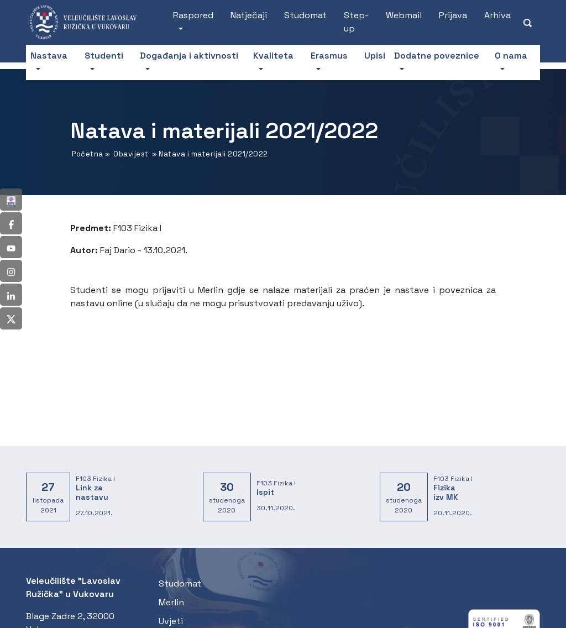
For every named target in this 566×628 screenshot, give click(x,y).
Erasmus (329, 55)
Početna (87, 154)
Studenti (104, 55)
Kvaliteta (273, 55)
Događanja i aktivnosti (189, 55)
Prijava (453, 15)
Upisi (374, 55)
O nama (511, 55)
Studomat (305, 15)
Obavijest (131, 154)
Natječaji (248, 15)
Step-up (356, 21)
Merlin (171, 602)
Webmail (404, 15)
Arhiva (497, 15)
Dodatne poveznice (436, 55)
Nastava (48, 55)
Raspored (193, 15)
